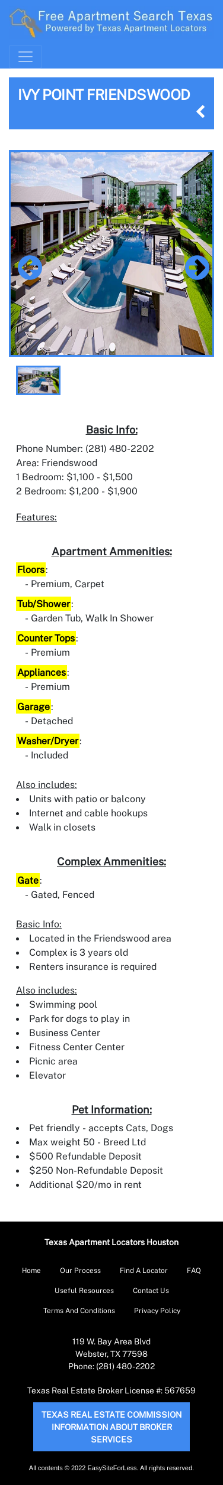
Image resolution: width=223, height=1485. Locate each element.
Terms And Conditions (79, 1310)
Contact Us (151, 1290)
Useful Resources (84, 1290)
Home (31, 1270)
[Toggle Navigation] (25, 57)
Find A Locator (144, 1270)
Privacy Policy (157, 1310)
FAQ (194, 1270)
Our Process (80, 1270)
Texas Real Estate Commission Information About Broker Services (111, 1426)
